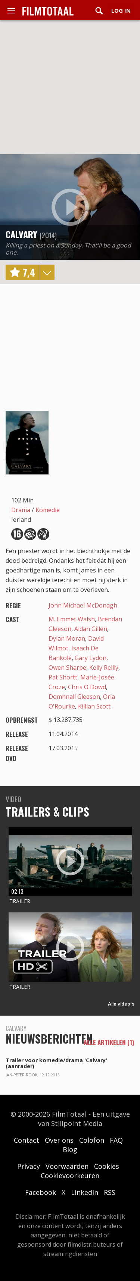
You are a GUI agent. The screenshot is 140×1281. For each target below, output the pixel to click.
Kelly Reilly (103, 667)
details (47, 272)
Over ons (59, 1140)
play (70, 207)
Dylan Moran (67, 638)
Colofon (91, 1140)
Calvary (21, 234)
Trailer (19, 901)
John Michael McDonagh (83, 605)
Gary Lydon (90, 658)
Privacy (28, 1166)
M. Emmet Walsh (72, 619)
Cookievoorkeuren (70, 1175)
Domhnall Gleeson (74, 696)
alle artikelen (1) (109, 1042)
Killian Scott (94, 706)
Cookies (106, 1166)
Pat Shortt (63, 677)
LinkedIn (84, 1192)
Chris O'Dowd (87, 687)
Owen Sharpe (67, 667)
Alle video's (121, 1004)
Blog (70, 1149)
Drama (20, 510)
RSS (109, 1192)
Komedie (47, 510)
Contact (26, 1140)
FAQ (116, 1140)
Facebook (40, 1192)
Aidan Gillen (90, 629)
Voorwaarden (67, 1166)
